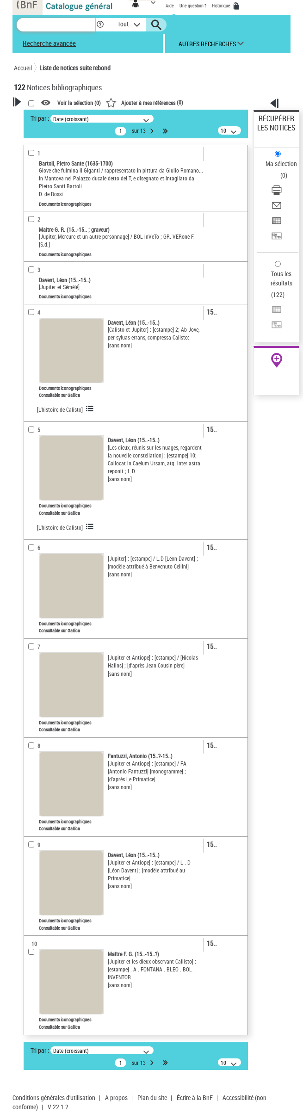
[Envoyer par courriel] (276, 208)
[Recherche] (56, 24)
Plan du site (152, 1097)
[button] (100, 24)
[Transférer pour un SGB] (276, 239)
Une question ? (192, 5)
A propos (116, 1097)
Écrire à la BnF (195, 1097)
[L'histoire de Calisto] (60, 409)
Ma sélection (281, 163)
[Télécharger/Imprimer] (276, 193)
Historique (221, 5)
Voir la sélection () (79, 103)
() (144, 102)
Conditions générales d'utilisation (53, 1097)
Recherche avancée (49, 43)
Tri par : (40, 118)
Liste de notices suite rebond (75, 67)
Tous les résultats (281, 278)
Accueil (23, 67)
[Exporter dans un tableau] (276, 223)
